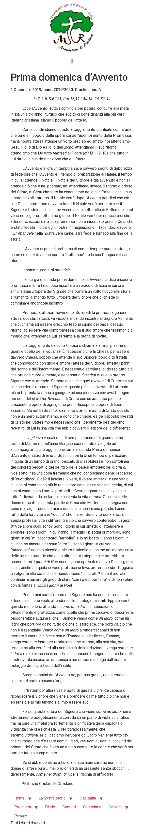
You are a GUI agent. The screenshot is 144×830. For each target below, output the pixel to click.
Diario (50, 807)
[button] (72, 61)
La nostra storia (52, 798)
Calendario (92, 807)
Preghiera (22, 807)
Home (19, 798)
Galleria (115, 807)
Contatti (69, 807)
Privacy (20, 816)
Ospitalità (88, 798)
